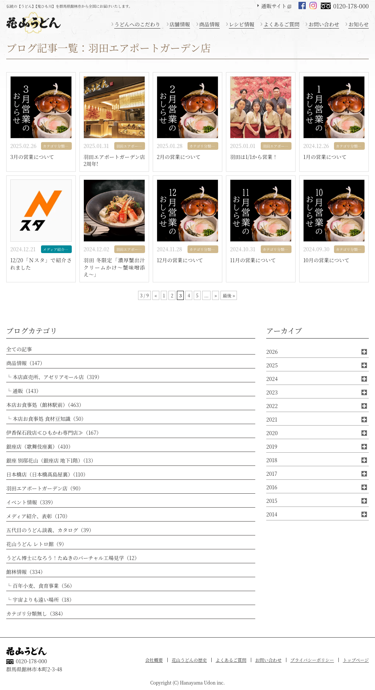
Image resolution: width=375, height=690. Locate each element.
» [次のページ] (215, 295)
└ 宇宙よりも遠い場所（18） (40, 599)
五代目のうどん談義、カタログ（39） (50, 530)
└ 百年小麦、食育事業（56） (40, 585)
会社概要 (154, 660)
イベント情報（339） (31, 502)
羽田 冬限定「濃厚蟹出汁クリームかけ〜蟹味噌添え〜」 (114, 267)
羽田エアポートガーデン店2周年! (114, 160)
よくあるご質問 (281, 24)
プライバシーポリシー (312, 660)
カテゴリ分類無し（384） (36, 613)
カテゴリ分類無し (57, 146)
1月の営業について (324, 156)
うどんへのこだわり (137, 24)
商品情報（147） (25, 363)
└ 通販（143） (23, 390)
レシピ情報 (242, 24)
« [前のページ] (156, 295)
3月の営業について (32, 156)
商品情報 (209, 24)
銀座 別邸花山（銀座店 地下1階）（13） (51, 460)
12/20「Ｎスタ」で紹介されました (41, 264)
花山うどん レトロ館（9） (36, 544)
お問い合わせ (323, 24)
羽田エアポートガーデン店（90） (44, 488)
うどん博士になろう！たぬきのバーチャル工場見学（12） (73, 557)
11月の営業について (253, 260)
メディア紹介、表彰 (57, 249)
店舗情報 (180, 24)
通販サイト (273, 6)
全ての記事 (19, 349)
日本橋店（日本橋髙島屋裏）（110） (47, 474)
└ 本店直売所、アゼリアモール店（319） (54, 377)
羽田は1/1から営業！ (254, 156)
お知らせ (358, 24)
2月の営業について (179, 156)
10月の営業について (326, 260)
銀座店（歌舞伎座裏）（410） (39, 446)
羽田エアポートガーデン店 (130, 146)
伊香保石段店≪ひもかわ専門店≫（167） (53, 432)
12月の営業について (180, 260)
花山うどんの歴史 (189, 660)
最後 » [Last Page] (229, 295)
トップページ (356, 660)
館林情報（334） (25, 571)
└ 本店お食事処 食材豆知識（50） (46, 418)
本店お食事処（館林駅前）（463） (45, 404)
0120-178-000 (351, 6)
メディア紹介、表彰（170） (38, 516)
